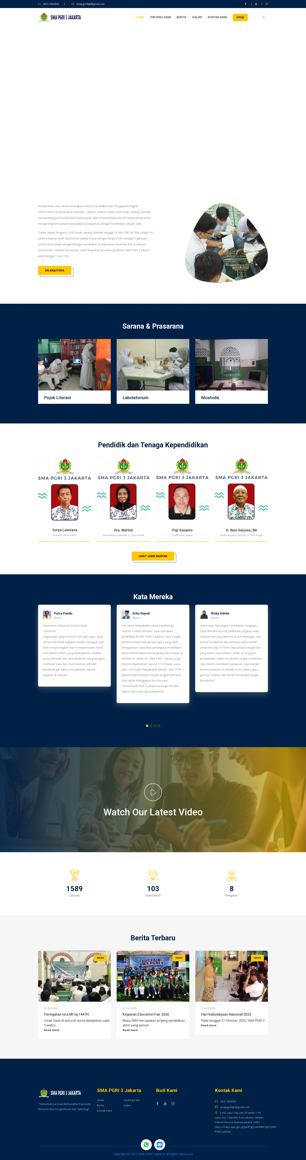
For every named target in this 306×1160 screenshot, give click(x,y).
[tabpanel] (153, 105)
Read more (51, 1030)
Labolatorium (135, 397)
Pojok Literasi (57, 397)
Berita (181, 17)
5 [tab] (158, 171)
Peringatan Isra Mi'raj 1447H (66, 1014)
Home (140, 17)
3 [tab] (146, 171)
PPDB (240, 17)
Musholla (210, 397)
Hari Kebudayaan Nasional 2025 (226, 1014)
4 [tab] (152, 171)
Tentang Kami (160, 17)
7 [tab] (170, 171)
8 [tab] (176, 171)
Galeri (197, 17)
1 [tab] (132, 171)
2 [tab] (140, 171)
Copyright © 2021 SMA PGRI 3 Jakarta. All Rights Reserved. (153, 1154)
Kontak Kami (217, 17)
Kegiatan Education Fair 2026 (146, 1014)
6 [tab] (164, 171)
